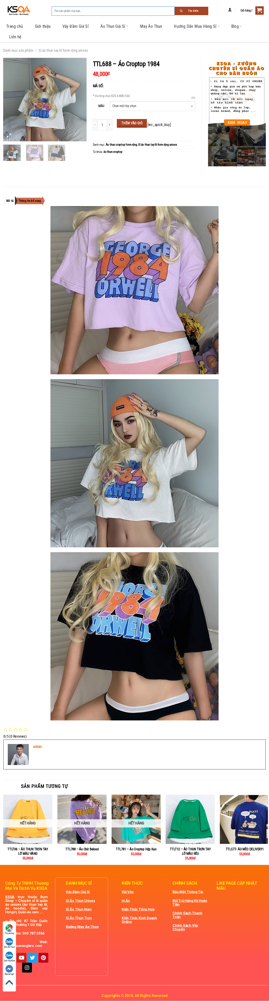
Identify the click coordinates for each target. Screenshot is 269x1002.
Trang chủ (14, 26)
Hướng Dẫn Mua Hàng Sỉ (196, 26)
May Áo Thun (151, 26)
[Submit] (191, 11)
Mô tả (10, 201)
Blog (236, 26)
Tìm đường (9, 929)
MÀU (101, 106)
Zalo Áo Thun (9, 943)
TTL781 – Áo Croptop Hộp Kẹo (136, 849)
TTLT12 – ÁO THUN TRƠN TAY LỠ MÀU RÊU (190, 851)
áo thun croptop (112, 152)
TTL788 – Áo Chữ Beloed (82, 849)
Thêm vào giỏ (132, 123)
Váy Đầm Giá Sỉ (75, 26)
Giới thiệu (43, 26)
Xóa (193, 98)
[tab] (12, 200)
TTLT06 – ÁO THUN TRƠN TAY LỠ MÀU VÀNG (27, 851)
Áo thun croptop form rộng (121, 145)
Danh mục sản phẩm (18, 50)
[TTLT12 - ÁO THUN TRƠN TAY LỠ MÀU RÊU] (190, 819)
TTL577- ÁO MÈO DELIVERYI (244, 849)
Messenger (9, 970)
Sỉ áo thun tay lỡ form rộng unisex (63, 50)
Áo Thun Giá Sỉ (114, 26)
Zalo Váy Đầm (9, 957)
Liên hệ (15, 36)
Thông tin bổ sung (37, 201)
